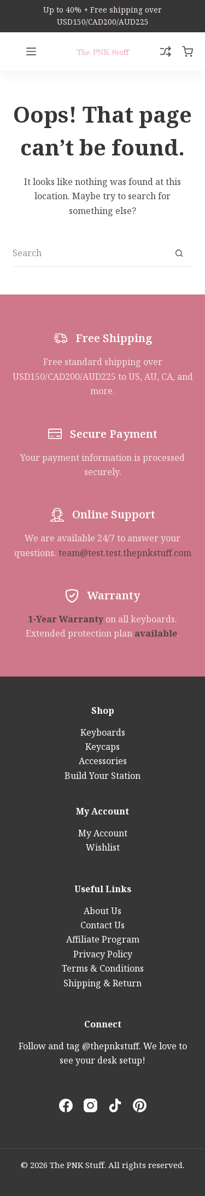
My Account (102, 833)
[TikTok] (115, 1105)
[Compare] (165, 51)
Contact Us (102, 925)
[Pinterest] (140, 1105)
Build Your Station (102, 776)
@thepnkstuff (110, 1046)
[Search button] (179, 253)
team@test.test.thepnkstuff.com (124, 553)
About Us (102, 911)
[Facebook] (66, 1105)
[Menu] (31, 51)
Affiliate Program (102, 939)
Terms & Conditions (103, 968)
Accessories (103, 761)
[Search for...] (89, 253)
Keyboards (102, 732)
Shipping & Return (102, 983)
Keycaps (102, 747)
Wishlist (103, 847)
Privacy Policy (102, 954)
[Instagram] (90, 1105)
